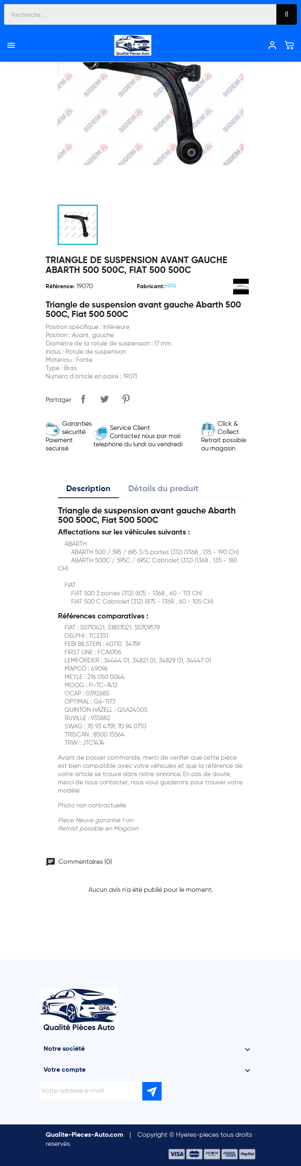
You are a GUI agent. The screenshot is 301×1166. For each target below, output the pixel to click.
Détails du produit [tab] (163, 489)
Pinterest (126, 399)
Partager (83, 399)
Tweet (104, 399)
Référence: (60, 286)
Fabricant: (150, 286)
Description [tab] (88, 489)
